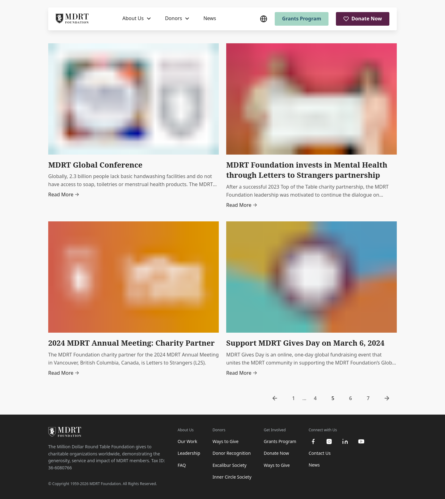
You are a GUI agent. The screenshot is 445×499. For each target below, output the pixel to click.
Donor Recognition (232, 453)
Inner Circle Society (232, 477)
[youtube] (361, 441)
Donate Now (362, 18)
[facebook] (313, 441)
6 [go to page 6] (350, 398)
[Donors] (177, 18)
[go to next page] (386, 398)
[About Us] (136, 18)
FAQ (182, 465)
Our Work (187, 441)
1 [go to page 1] (293, 398)
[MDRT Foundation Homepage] (72, 19)
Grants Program (301, 18)
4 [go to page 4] (315, 398)
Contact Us (320, 453)
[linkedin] (345, 441)
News (209, 18)
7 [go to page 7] (368, 398)
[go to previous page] (274, 398)
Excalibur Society (230, 465)
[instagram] (329, 441)
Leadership (189, 453)
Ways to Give (226, 441)
